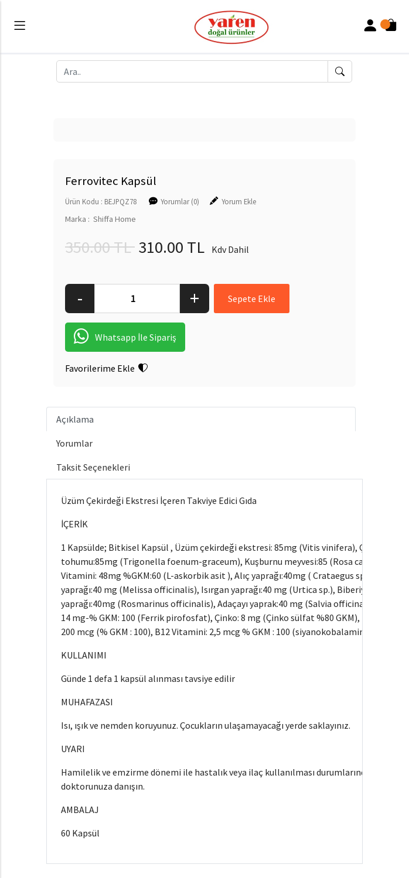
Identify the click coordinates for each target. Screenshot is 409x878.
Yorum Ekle (238, 201)
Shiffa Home (114, 219)
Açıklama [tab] (75, 419)
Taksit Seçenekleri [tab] (93, 467)
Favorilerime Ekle (106, 368)
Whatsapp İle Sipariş (125, 337)
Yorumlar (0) (180, 201)
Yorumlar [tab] (74, 443)
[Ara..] (192, 71)
